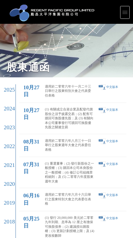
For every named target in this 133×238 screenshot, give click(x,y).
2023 (6, 54)
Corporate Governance (8, 191)
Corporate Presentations (53, 186)
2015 (6, 96)
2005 (6, 149)
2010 (6, 123)
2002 (6, 165)
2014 (6, 101)
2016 (6, 91)
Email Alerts (50, 197)
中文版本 (104, 42)
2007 (6, 139)
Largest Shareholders (52, 192)
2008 (6, 134)
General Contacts (103, 197)
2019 (6, 75)
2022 (6, 59)
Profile (3, 186)
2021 (6, 64)
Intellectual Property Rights (9, 206)
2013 (6, 107)
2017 (6, 86)
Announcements (51, 189)
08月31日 (23, 58)
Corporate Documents (7, 192)
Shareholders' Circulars (53, 191)
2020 (6, 69)
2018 (6, 80)
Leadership (5, 189)
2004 (6, 155)
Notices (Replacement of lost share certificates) (59, 195)
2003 (6, 160)
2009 (6, 128)
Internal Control (6, 194)
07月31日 (23, 65)
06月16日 (23, 74)
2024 (6, 48)
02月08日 (23, 90)
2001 (6, 171)
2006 (6, 144)
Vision (3, 187)
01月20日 (23, 97)
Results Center (51, 187)
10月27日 (23, 42)
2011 (6, 117)
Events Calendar (51, 194)
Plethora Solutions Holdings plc (10, 204)
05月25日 (23, 81)
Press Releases (103, 186)
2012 (6, 112)
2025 (6, 43)
